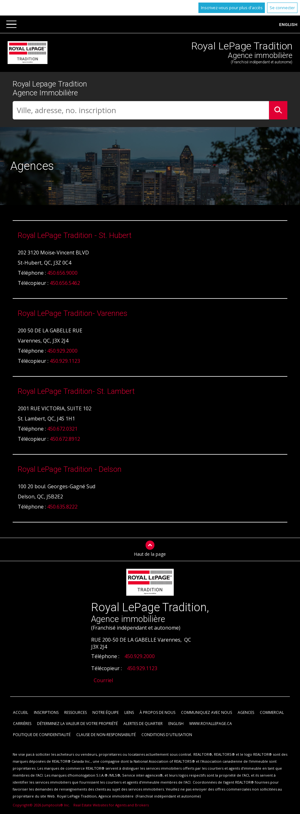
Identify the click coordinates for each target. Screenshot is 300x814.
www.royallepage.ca (210, 724)
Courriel (103, 680)
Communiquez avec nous (206, 712)
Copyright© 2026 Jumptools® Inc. (41, 805)
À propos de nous (157, 712)
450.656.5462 (65, 283)
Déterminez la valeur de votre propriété (77, 724)
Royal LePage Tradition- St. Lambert (76, 391)
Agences (246, 712)
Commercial (272, 712)
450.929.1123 (65, 361)
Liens (129, 712)
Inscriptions (46, 712)
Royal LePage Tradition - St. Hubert (75, 235)
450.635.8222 (62, 506)
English (288, 24)
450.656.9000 (62, 273)
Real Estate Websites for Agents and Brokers (111, 805)
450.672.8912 (65, 439)
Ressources (75, 712)
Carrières (22, 724)
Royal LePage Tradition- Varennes (73, 313)
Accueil (20, 712)
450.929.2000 (62, 351)
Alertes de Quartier (143, 724)
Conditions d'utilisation (166, 735)
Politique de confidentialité (42, 735)
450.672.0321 (62, 429)
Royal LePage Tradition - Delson (70, 469)
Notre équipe (105, 712)
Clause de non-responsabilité (106, 735)
